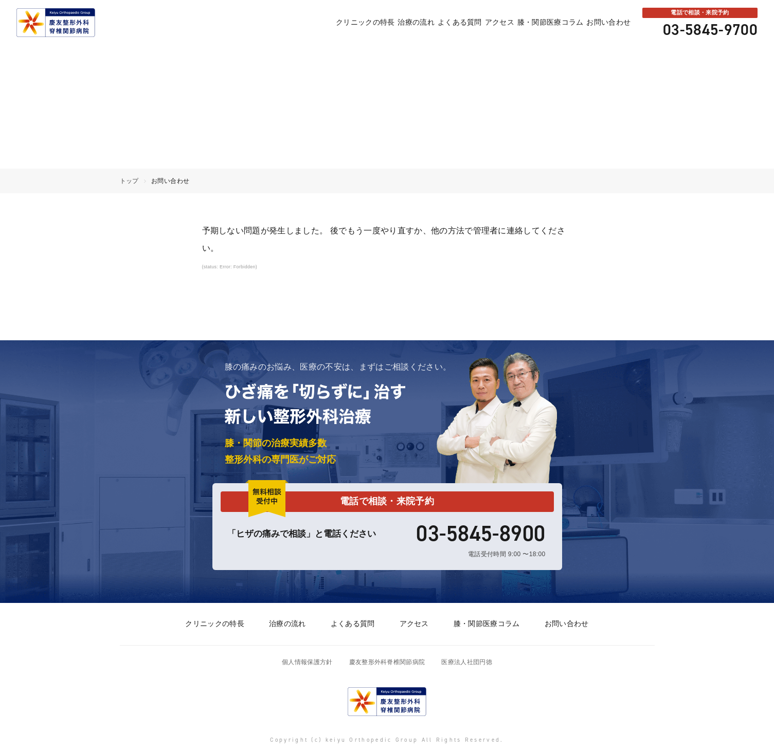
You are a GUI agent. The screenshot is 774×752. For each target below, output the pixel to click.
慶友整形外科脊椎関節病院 (387, 662)
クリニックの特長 (319, 23)
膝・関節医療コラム (538, 23)
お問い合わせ (604, 23)
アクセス (478, 23)
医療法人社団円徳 (466, 662)
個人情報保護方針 (307, 662)
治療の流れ (379, 23)
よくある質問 (430, 23)
